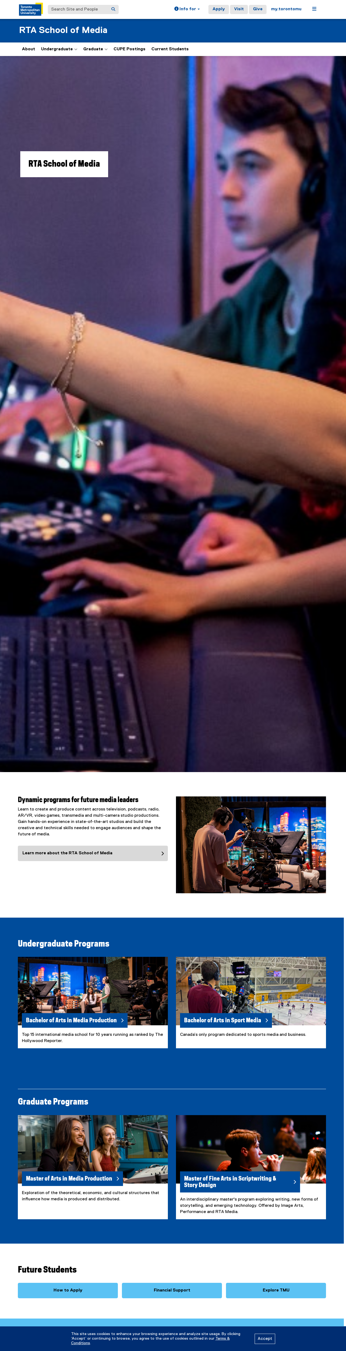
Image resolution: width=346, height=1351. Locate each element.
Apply (218, 9)
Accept (265, 1339)
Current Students (170, 49)
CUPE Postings (129, 49)
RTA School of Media (63, 30)
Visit (239, 9)
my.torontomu (286, 9)
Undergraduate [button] (59, 49)
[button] (187, 9)
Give (257, 9)
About (28, 49)
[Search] (113, 9)
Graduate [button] (95, 49)
